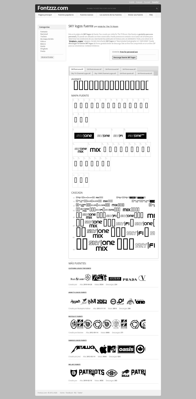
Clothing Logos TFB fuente (80, 268)
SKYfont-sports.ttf (127, 73)
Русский (147, 2)
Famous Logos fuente (78, 340)
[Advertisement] (52, 104)
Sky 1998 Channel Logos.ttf (105, 73)
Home (62, 393)
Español (155, 2)
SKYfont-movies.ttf (94, 69)
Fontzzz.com (52, 7)
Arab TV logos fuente (77, 292)
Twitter (80, 393)
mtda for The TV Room (108, 26)
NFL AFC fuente (74, 364)
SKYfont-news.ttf (129, 69)
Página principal (45, 15)
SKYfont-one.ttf (77, 69)
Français (139, 2)
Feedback (69, 393)
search (157, 8)
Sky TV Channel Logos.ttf (80, 73)
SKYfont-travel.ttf (112, 69)
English (131, 2)
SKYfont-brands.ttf (145, 73)
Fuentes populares (66, 15)
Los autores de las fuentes (111, 15)
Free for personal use (129, 52)
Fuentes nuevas (86, 15)
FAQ (151, 15)
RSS (75, 393)
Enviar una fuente (135, 15)
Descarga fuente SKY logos (124, 57)
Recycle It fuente (76, 316)
